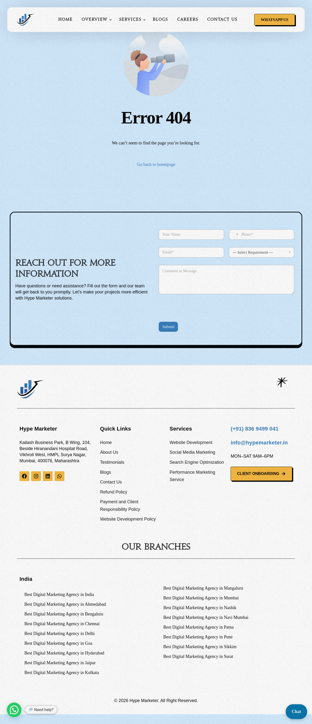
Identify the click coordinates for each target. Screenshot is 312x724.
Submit (168, 326)
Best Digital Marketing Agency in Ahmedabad (65, 604)
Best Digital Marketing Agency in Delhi (59, 633)
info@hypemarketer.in (259, 443)
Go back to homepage (156, 164)
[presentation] (196, 318)
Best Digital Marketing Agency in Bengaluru (63, 614)
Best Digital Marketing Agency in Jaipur (60, 662)
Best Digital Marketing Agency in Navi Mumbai (205, 617)
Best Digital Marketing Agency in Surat (198, 656)
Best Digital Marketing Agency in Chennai (61, 623)
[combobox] (234, 234)
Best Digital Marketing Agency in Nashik (199, 607)
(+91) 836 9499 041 (254, 429)
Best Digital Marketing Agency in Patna (198, 627)
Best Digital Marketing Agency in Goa (58, 643)
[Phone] (261, 234)
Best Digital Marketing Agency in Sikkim (199, 646)
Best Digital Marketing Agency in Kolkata (61, 672)
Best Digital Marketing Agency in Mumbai (201, 597)
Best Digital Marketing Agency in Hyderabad (64, 653)
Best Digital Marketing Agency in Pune (198, 636)
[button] (14, 710)
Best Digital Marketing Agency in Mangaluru (203, 588)
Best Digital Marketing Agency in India (59, 594)
